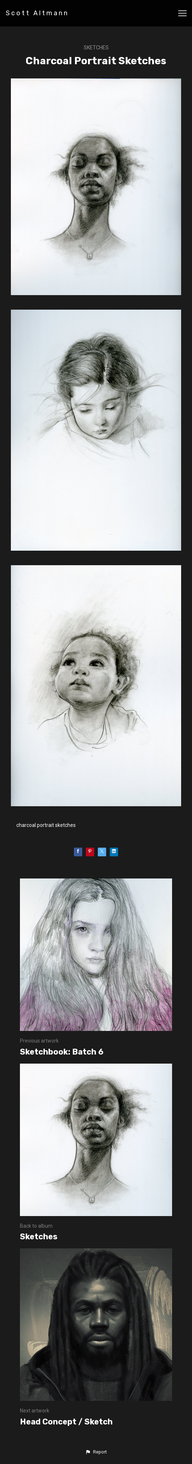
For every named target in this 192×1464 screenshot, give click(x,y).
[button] (96, 1452)
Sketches (96, 47)
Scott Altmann (37, 13)
